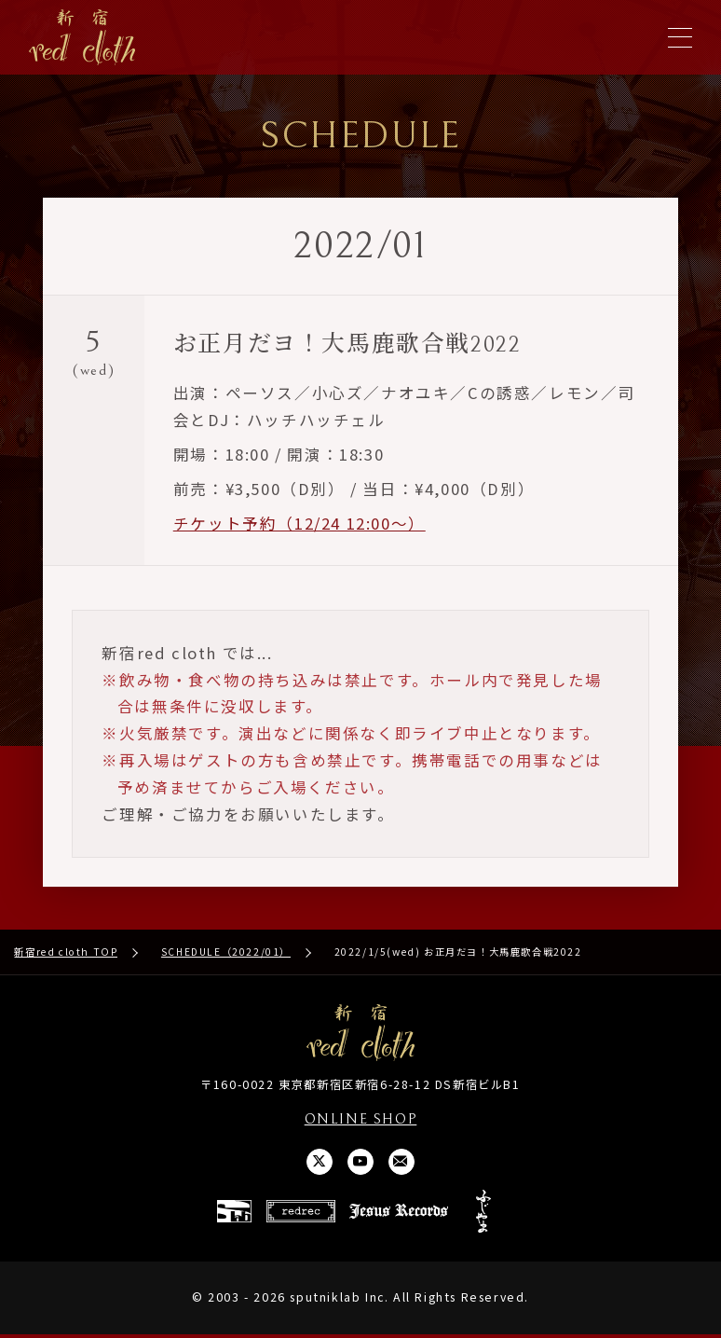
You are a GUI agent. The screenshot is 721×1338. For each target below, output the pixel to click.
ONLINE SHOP (360, 1120)
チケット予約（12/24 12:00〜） (299, 524)
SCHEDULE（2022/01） (226, 953)
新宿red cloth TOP (65, 953)
